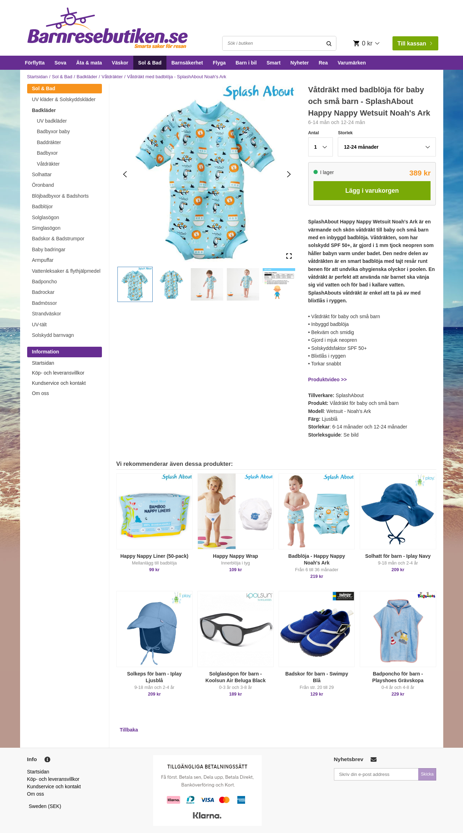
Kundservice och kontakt (59, 383)
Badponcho (44, 281)
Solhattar (42, 174)
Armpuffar (43, 260)
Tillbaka (129, 730)
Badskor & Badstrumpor (58, 238)
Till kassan (414, 44)
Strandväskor (46, 313)
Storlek (345, 132)
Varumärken (351, 63)
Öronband (43, 185)
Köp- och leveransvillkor (58, 373)
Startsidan (37, 76)
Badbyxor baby (53, 131)
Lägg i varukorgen (372, 190)
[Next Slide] (289, 174)
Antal (313, 132)
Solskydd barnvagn (53, 335)
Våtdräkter (112, 76)
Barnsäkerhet (187, 63)
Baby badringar (49, 249)
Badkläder (87, 76)
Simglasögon (46, 228)
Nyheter (300, 63)
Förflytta (35, 63)
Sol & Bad (150, 63)
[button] (135, 284)
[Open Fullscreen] (289, 256)
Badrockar (43, 292)
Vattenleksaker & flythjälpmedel (66, 271)
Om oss (40, 393)
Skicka (427, 774)
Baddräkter (49, 142)
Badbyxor (47, 153)
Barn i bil (246, 63)
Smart (274, 63)
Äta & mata (89, 63)
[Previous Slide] (125, 174)
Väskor (120, 63)
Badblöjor (42, 206)
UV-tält (39, 324)
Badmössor (44, 303)
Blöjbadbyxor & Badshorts (60, 196)
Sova (60, 63)
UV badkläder (52, 121)
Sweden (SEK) (45, 806)
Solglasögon (45, 217)
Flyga (219, 63)
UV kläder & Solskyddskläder (64, 99)
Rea (323, 63)
